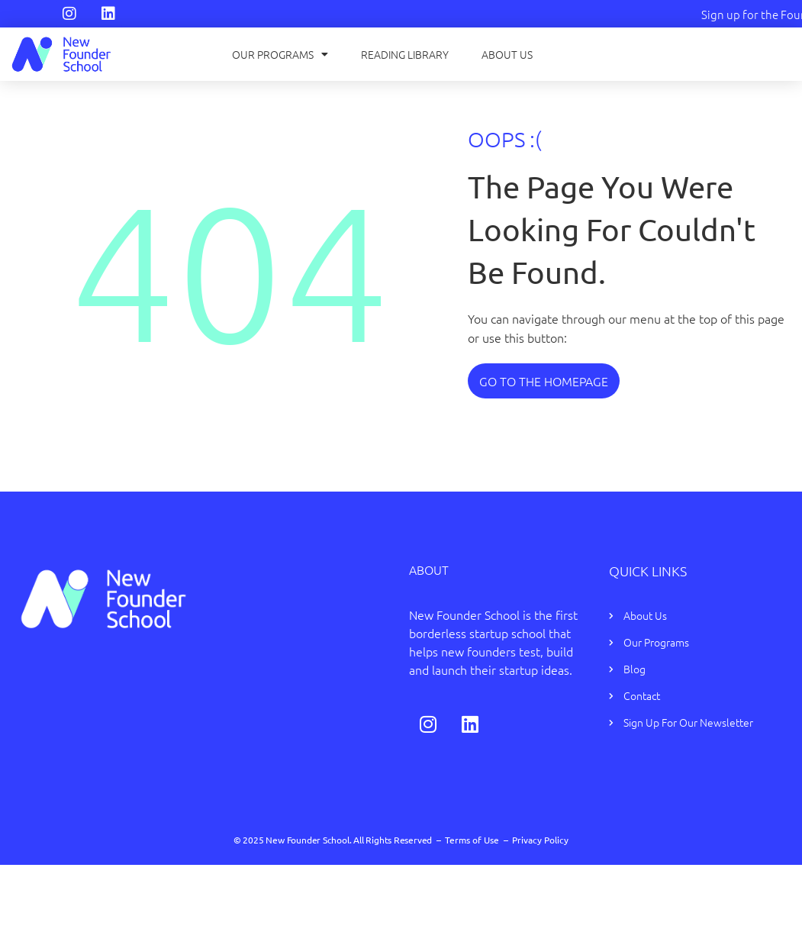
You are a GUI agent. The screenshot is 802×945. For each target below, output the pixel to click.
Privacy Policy (540, 840)
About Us (507, 54)
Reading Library (405, 54)
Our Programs (280, 54)
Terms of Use (472, 840)
